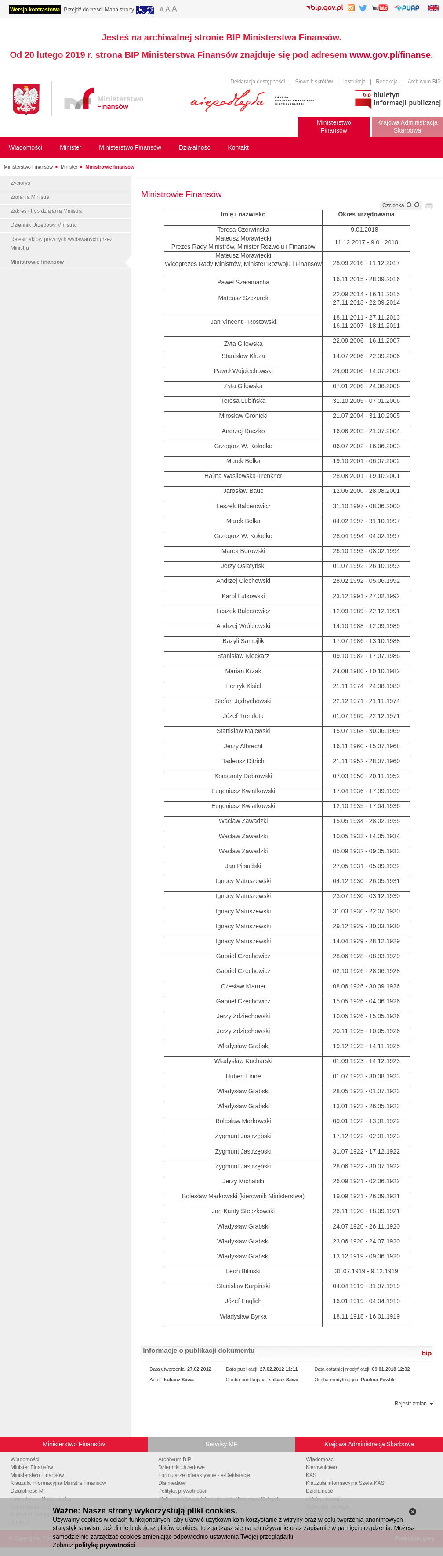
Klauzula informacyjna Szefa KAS (345, 1483)
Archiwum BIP (424, 82)
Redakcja (387, 82)
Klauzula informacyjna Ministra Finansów (58, 1483)
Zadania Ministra (30, 197)
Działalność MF (29, 1491)
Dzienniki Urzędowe (181, 1467)
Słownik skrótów (314, 82)
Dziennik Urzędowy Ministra (43, 225)
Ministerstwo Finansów (28, 166)
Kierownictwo (321, 1467)
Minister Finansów (32, 1467)
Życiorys (20, 183)
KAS (311, 1475)
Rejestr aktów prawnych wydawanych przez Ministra (62, 243)
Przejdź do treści (83, 10)
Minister (69, 166)
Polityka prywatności (182, 1491)
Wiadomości (25, 1459)
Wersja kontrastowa (35, 10)
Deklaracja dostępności (257, 82)
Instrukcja (354, 82)
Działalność (319, 1491)
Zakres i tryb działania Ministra (46, 211)
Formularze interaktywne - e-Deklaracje (204, 1475)
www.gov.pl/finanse (390, 55)
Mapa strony (119, 10)
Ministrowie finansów (109, 166)
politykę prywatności (105, 1545)
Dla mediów (172, 1483)
